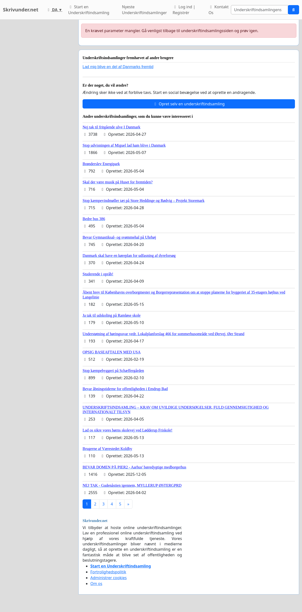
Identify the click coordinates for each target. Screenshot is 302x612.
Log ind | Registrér (184, 9)
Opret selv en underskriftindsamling (189, 104)
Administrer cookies (108, 577)
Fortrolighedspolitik (108, 572)
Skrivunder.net (20, 9)
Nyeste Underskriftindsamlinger (144, 9)
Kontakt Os (218, 9)
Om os (96, 583)
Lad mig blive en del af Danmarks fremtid (118, 67)
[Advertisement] (38, 93)
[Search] (259, 9)
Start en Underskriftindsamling (88, 9)
